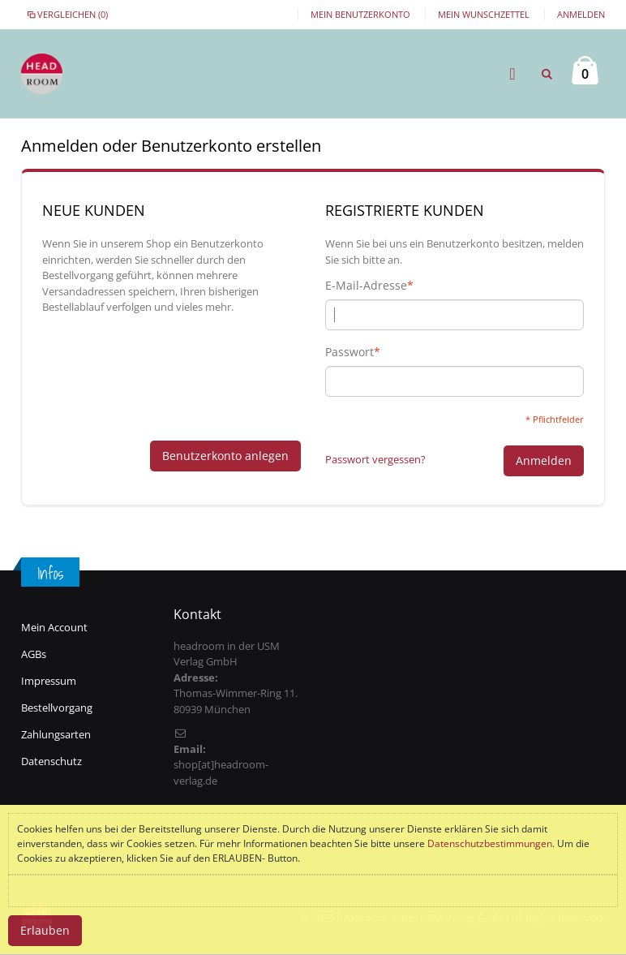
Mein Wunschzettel (484, 14)
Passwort (349, 352)
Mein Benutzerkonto (360, 14)
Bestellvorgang (56, 707)
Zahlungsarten (56, 734)
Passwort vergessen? (375, 459)
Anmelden (581, 14)
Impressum (48, 680)
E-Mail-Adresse (366, 285)
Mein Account (54, 627)
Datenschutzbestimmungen (489, 843)
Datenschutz (51, 761)
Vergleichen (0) (66, 14)
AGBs (33, 654)
